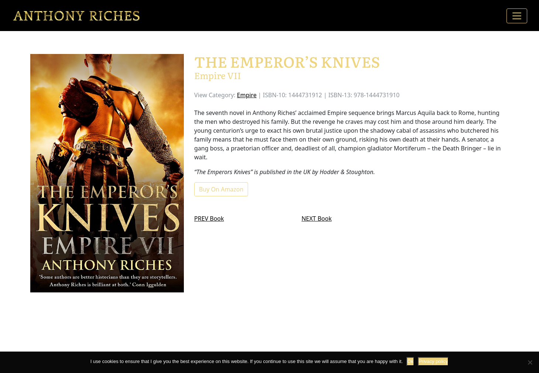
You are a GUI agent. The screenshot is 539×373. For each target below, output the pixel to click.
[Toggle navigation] (517, 16)
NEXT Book (317, 218)
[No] (529, 362)
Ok (410, 361)
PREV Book (209, 218)
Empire (247, 95)
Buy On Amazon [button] (221, 189)
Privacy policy (433, 361)
